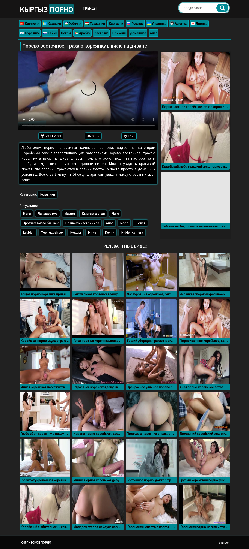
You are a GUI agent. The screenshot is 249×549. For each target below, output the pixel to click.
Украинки (156, 23)
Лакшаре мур (47, 213)
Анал (153, 33)
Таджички (95, 23)
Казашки (52, 23)
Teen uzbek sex (52, 232)
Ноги (27, 213)
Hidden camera (132, 232)
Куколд (75, 232)
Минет (93, 232)
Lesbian (28, 232)
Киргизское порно (36, 542)
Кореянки (29, 33)
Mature (69, 213)
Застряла (101, 33)
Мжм (115, 213)
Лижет (140, 223)
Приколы (119, 33)
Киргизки (29, 23)
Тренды (90, 8)
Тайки (50, 33)
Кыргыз (47, 9)
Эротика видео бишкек (40, 223)
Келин (109, 232)
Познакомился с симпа (82, 223)
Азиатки (178, 23)
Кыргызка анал (93, 213)
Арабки (82, 33)
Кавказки (116, 23)
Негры (66, 33)
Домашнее (138, 33)
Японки (199, 23)
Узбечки (73, 23)
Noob (124, 223)
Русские (135, 23)
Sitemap (224, 543)
